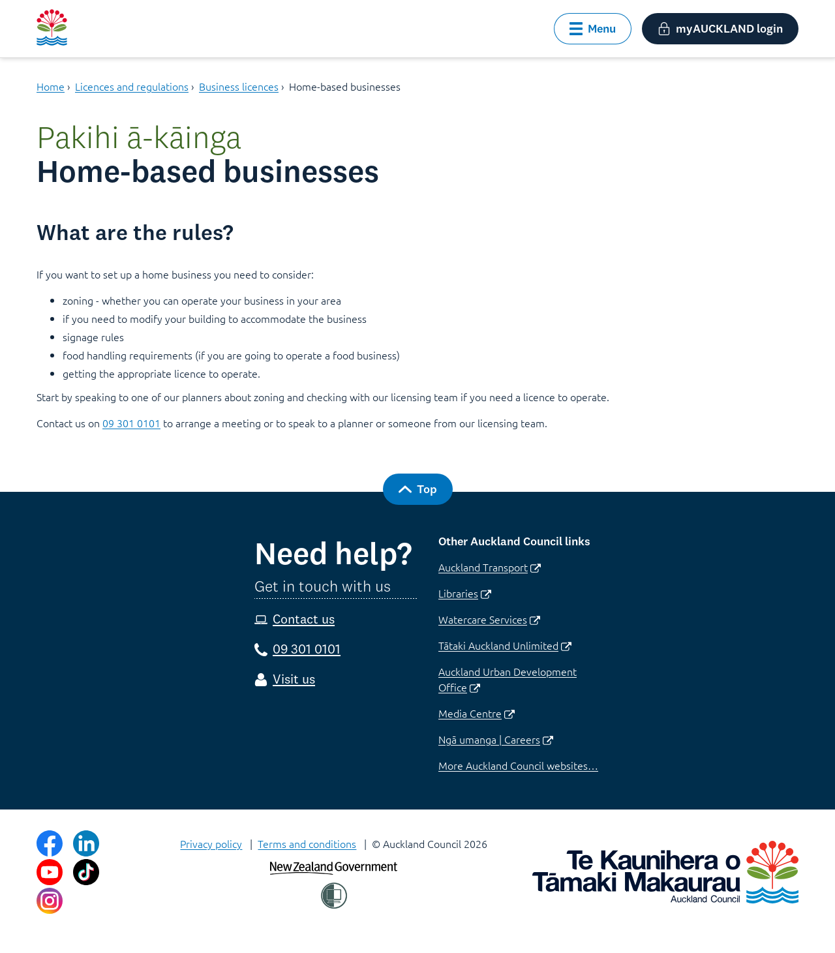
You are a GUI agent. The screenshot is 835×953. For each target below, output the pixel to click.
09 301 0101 (131, 423)
